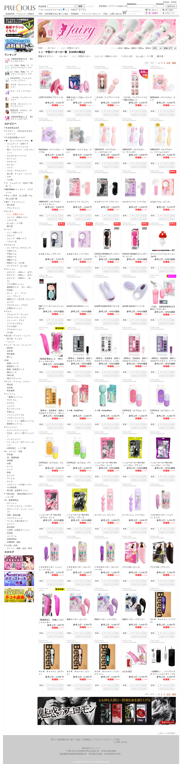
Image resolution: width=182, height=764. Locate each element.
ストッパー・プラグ (15, 320)
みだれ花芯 (127, 671)
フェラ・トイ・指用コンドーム (20, 421)
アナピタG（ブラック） (160, 567)
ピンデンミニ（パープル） (133, 515)
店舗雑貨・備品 (13, 542)
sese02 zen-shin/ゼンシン (78, 306)
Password (160, 4)
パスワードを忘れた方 (117, 6)
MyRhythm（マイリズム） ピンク (162, 98)
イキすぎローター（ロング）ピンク (79, 568)
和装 (9, 472)
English (166, 2)
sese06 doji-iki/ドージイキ (133, 306)
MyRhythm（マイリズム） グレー (79, 150)
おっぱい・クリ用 (14, 223)
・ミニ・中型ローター (80, 56)
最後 (174, 63)
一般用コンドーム (14, 397)
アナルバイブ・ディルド (17, 314)
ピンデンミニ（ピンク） (105, 515)
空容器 (10, 290)
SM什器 (10, 375)
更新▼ (148, 48)
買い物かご (152, 9)
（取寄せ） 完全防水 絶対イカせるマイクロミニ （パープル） (163, 359)
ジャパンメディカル (15, 415)
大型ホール (12, 257)
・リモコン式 (126, 56)
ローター (11, 165)
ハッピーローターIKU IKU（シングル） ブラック (133, 464)
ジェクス (11, 406)
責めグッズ (12, 372)
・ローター (62, 56)
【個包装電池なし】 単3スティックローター (51, 360)
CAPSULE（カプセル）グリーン (79, 464)
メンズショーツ (13, 439)
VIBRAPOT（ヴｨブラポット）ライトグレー (50, 203)
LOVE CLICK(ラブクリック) (51, 97)
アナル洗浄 (12, 326)
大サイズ (11, 235)
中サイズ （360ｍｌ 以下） (20, 275)
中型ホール (12, 254)
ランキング (10, 54)
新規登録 (103, 6)
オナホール (12, 162)
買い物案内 (152, 13)
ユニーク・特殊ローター (17, 217)
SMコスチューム (14, 378)
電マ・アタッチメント (15, 202)
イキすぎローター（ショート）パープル (50, 568)
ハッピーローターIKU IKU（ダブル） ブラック (78, 516)
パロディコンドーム (15, 418)
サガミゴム (12, 400)
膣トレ (10, 357)
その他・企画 (11, 545)
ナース (10, 466)
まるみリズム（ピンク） (162, 202)
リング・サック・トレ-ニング (18, 345)
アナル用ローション (15, 284)
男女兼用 (11, 354)
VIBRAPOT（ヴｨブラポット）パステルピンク (105, 150)
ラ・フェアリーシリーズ (17, 147)
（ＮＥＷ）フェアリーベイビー (107, 98)
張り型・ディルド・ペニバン (19, 174)
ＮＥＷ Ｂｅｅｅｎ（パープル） (162, 620)
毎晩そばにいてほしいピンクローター (79, 98)
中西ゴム (11, 412)
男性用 (10, 348)
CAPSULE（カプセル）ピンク (134, 411)
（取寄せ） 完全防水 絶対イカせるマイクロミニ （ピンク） (135, 359)
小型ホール (12, 251)
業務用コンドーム (14, 424)
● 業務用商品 (12, 500)
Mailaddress (131, 4)
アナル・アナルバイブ (16, 171)
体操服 (10, 460)
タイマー (11, 524)
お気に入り (169, 13)
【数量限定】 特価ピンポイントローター (51, 621)
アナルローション (14, 329)
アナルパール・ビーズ (16, 317)
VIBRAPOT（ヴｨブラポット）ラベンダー (133, 150)
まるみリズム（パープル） (79, 254)
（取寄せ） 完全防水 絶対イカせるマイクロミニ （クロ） (79, 359)
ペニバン (11, 342)
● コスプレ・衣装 (14, 451)
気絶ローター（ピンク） (77, 619)
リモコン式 (12, 220)
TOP (40, 14)
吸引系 (10, 226)
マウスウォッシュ (14, 518)
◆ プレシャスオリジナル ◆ (19, 141)
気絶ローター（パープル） (106, 619)
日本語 (174, 2)
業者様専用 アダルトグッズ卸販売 (20, 14)
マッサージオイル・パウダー (19, 506)
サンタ (10, 481)
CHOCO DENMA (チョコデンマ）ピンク (135, 255)
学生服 (10, 454)
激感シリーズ (13, 363)
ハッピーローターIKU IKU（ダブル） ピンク (50, 516)
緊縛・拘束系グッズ (15, 369)
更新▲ (141, 48)
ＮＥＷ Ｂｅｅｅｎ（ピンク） (78, 672)
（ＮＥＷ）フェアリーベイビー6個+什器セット (134, 98)
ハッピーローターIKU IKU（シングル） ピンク (105, 464)
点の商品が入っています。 (136, 12)
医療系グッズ (13, 366)
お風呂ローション (14, 308)
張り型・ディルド (14, 339)
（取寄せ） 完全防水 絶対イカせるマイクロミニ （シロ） (107, 359)
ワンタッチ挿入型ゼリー (17, 521)
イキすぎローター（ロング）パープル (107, 568)
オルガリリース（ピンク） (78, 202)
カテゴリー (10, 124)
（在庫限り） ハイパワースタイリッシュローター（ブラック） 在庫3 (162, 672)
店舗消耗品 (12, 539)
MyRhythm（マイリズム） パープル (51, 150)
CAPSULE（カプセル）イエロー (51, 464)
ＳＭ (9, 177)
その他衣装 (12, 487)
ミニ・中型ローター (15, 214)
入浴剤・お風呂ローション (18, 530)
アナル (8, 311)
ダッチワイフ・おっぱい (17, 266)
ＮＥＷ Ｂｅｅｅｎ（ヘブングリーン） (107, 672)
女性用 (10, 351)
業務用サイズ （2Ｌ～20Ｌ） (20, 287)
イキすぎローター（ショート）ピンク (161, 516)
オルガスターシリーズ (16, 156)
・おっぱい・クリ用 (143, 56)
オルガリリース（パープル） (134, 202)
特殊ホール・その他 (15, 263)
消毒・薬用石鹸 (13, 515)
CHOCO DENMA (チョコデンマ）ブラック (107, 255)
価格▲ (127, 48)
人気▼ (120, 48)
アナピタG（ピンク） (131, 567)
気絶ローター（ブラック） (133, 619)
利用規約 (75, 14)
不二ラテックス (13, 409)
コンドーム (10, 394)
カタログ (9, 552)
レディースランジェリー (17, 430)
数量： (42, 111)
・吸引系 (159, 56)
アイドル (11, 478)
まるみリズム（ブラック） (51, 254)
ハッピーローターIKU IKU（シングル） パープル (161, 464)
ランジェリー (11, 427)
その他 (10, 180)
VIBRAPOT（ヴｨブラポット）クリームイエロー (161, 150)
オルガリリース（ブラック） (107, 202)
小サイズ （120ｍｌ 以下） (20, 272)
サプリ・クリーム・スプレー (18, 381)
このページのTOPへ (167, 733)
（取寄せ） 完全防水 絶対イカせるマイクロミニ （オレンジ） (51, 411)
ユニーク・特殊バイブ (16, 238)
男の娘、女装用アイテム (17, 490)
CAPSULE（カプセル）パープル (162, 411)
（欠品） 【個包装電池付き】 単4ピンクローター (163, 307)
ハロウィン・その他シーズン (19, 484)
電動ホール (12, 260)
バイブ (10, 168)
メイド (10, 469)
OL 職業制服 (14, 457)
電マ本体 (11, 205)
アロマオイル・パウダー (17, 305)
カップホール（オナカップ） (19, 248)
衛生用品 (11, 527)
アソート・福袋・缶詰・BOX (19, 548)
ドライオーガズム (14, 323)
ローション (12, 159)
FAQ (105, 14)
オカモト (11, 403)
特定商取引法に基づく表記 (56, 14)
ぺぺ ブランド (13, 296)
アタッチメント (13, 208)
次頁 (168, 63)
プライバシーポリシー (91, 14)
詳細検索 (90, 6)
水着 (9, 463)
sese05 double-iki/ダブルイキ (107, 306)
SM (7, 360)
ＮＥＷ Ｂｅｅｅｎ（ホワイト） (51, 672)
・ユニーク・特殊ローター (105, 56)
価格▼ (134, 48)
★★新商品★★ (12, 128)
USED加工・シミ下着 (16, 448)
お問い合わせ (116, 14)
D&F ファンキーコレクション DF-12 (51, 307)
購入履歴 (169, 9)
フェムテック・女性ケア (17, 144)
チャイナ (11, 475)
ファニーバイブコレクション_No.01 (162, 255)
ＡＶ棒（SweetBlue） (103, 410)
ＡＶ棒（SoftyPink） (75, 410)
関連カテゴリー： (46, 56)
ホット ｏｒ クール (17, 293)
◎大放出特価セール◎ (15, 137)
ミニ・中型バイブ (14, 232)
